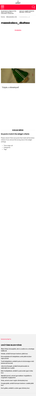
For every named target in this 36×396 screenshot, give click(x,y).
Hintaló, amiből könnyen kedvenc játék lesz (26, 11)
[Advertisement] (18, 50)
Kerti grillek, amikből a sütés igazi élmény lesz (15, 388)
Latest (18, 2)
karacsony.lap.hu (6, 339)
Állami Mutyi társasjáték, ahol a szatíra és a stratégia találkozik (8, 12)
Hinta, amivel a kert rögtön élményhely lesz (14, 380)
